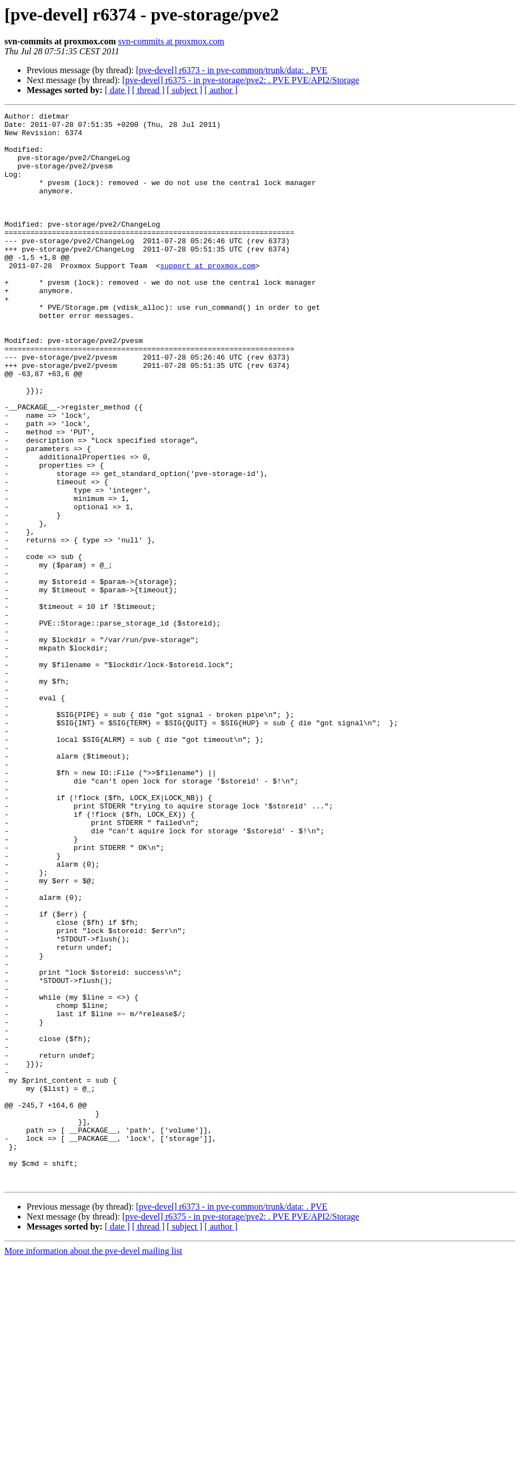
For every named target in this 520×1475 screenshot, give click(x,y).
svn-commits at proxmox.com (171, 41)
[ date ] (117, 90)
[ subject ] (184, 90)
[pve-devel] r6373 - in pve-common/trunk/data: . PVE (231, 70)
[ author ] (221, 90)
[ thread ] (148, 90)
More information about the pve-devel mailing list (93, 1465)
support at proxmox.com (208, 297)
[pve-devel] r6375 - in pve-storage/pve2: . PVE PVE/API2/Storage (240, 80)
